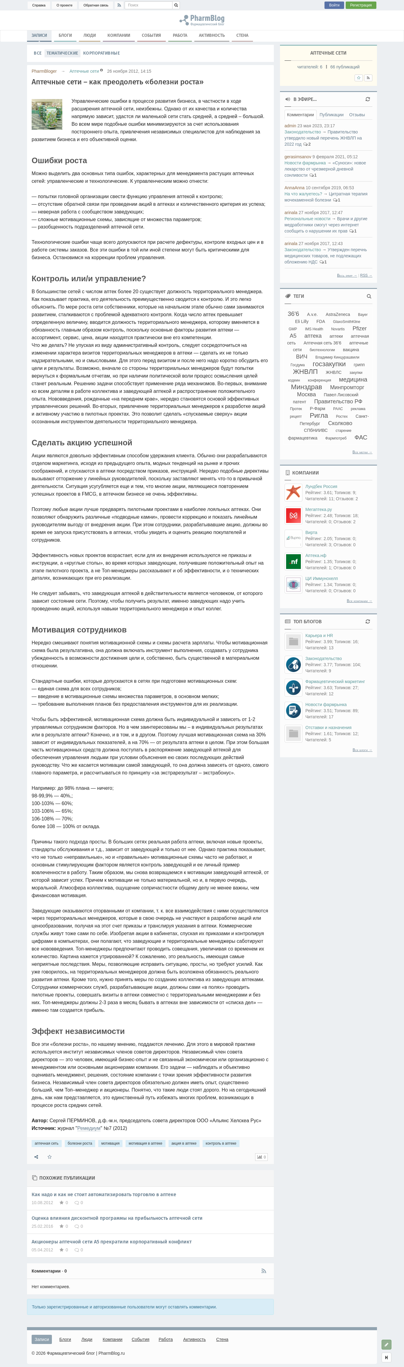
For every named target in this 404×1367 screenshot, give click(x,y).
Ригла (319, 415)
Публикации (332, 114)
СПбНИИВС (316, 430)
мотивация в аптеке (145, 1143)
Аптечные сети (84, 71)
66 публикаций (344, 66)
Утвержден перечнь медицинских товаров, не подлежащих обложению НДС (326, 255)
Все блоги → (362, 750)
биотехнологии (322, 350)
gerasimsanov (298, 156)
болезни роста (80, 1143)
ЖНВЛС (334, 372)
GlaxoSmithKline (346, 322)
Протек (296, 409)
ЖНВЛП (305, 371)
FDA (321, 321)
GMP (293, 329)
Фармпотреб (336, 438)
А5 (293, 336)
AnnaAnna (295, 187)
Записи (39, 37)
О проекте (64, 5)
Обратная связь (96, 5)
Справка (38, 5)
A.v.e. (312, 314)
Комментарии (300, 114)
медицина (353, 379)
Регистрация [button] (361, 5)
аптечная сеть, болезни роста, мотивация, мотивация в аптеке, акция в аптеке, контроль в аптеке (202, 20)
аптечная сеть (47, 1143)
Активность (212, 35)
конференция (319, 380)
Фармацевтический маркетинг (335, 681)
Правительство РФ (338, 401)
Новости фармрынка (305, 162)
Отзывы (357, 114)
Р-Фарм (317, 408)
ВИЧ (301, 357)
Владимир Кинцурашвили (337, 357)
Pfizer (360, 328)
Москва (306, 394)
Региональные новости (308, 218)
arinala (291, 212)
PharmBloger (44, 71)
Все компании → (359, 601)
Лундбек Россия (321, 486)
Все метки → (362, 452)
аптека (313, 336)
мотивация (110, 1143)
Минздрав (306, 387)
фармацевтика (302, 438)
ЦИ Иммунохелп (321, 578)
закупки (355, 373)
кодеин (294, 380)
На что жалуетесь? (303, 193)
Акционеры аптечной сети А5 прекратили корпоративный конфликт (112, 1242)
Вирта (311, 532)
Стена (242, 35)
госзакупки (329, 364)
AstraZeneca (338, 314)
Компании (118, 35)
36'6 (293, 313)
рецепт (296, 416)
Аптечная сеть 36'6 (322, 342)
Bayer (362, 315)
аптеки (336, 336)
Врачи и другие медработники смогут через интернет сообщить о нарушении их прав (326, 224)
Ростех (342, 416)
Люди (90, 35)
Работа (180, 35)
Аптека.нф (315, 555)
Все (38, 53)
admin (290, 125)
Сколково (340, 423)
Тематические (62, 53)
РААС (338, 409)
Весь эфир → (347, 275)
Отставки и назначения (328, 727)
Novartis (338, 329)
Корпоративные (101, 53)
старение (343, 430)
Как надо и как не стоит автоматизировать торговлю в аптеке (104, 1194)
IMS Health (314, 329)
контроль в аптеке (221, 1143)
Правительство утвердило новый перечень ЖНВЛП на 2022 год (323, 138)
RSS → (366, 275)
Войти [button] (334, 5)
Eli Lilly (302, 321)
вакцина (351, 349)
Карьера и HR (319, 635)
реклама (358, 409)
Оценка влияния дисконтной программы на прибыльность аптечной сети (117, 1218)
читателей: (310, 66)
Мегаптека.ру (318, 509)
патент (299, 401)
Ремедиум (89, 1128)
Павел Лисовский (341, 394)
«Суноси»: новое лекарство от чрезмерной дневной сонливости (325, 169)
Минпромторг (347, 387)
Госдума (298, 365)
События (151, 35)
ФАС (361, 437)
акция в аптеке (184, 1143)
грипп (359, 364)
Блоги (65, 35)
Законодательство (303, 131)
